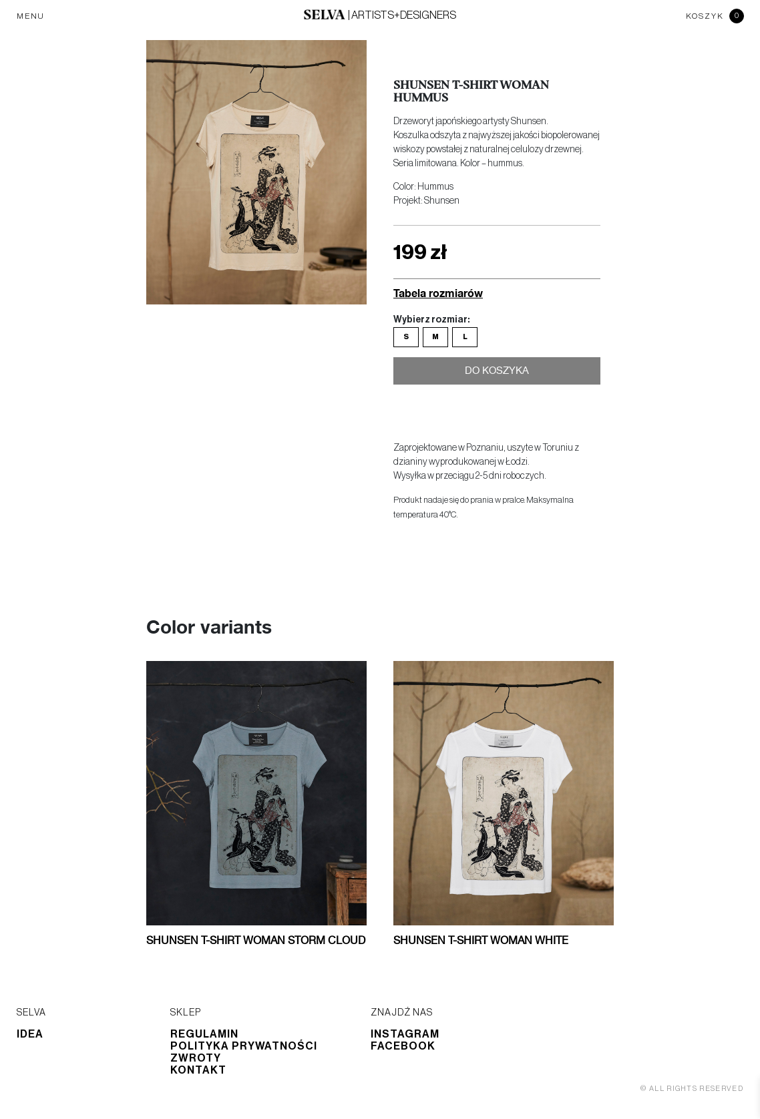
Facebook (403, 1046)
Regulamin (204, 1034)
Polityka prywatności (243, 1046)
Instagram (405, 1034)
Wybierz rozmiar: (431, 319)
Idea (30, 1034)
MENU (31, 16)
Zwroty (195, 1058)
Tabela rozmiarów (438, 292)
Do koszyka (497, 373)
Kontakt (198, 1070)
